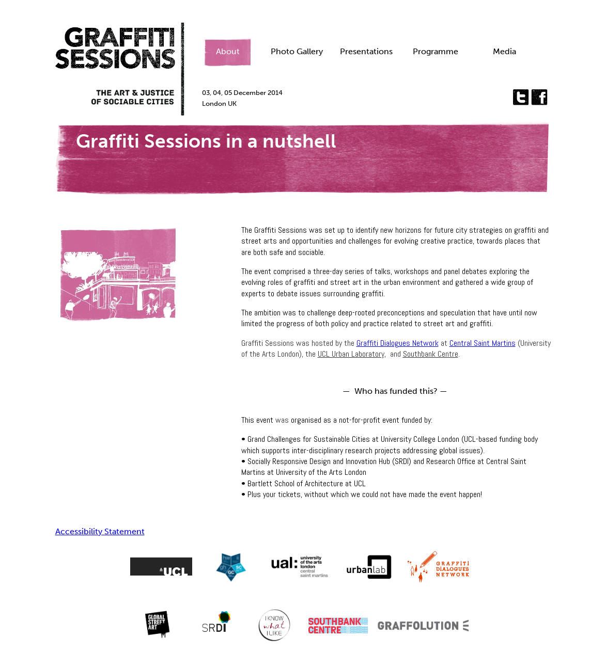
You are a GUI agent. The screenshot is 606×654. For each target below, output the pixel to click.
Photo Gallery (297, 51)
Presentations (366, 51)
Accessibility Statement (100, 531)
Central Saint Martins (482, 343)
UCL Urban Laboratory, (352, 353)
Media (504, 51)
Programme (435, 51)
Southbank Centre (430, 353)
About (228, 51)
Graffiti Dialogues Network (397, 343)
